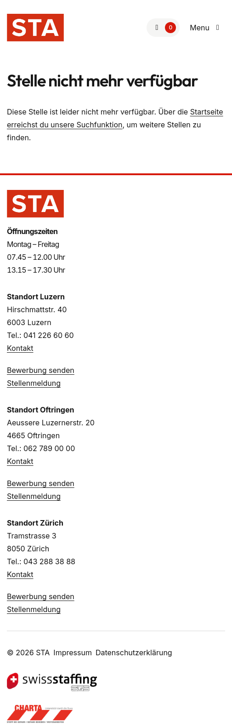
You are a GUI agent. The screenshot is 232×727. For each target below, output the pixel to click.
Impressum (72, 652)
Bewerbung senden (40, 370)
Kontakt (20, 348)
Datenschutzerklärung (134, 652)
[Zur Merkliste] (163, 27)
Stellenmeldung (34, 383)
